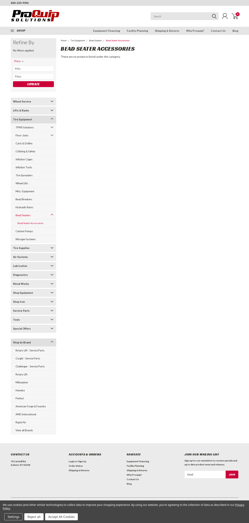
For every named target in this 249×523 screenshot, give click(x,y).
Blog (235, 30)
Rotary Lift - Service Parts (30, 350)
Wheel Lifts (22, 183)
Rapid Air (21, 422)
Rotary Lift (21, 374)
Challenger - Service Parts (30, 366)
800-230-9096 (20, 2)
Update (33, 84)
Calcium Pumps (24, 231)
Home (64, 40)
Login (72, 461)
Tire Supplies (21, 248)
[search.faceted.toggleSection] (19, 61)
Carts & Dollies (24, 143)
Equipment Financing (106, 30)
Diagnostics (20, 274)
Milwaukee (22, 382)
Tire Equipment (22, 119)
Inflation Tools (24, 167)
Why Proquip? (195, 30)
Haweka (20, 390)
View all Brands (24, 430)
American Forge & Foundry (31, 406)
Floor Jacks (22, 135)
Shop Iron (19, 301)
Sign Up (82, 461)
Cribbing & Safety (25, 151)
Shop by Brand (22, 342)
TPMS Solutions (25, 127)
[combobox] (185, 16)
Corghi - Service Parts (28, 358)
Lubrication (20, 265)
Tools (16, 319)
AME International (26, 414)
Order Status (76, 465)
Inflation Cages (24, 159)
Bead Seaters (23, 215)
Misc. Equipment (25, 191)
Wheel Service (22, 101)
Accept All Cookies (61, 517)
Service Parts (21, 310)
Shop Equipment (23, 292)
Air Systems (20, 256)
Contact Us (218, 30)
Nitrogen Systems (26, 239)
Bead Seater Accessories (31, 223)
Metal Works (21, 283)
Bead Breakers (24, 199)
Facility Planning (137, 30)
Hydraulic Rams (24, 207)
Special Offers (22, 328)
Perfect (20, 398)
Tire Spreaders (24, 175)
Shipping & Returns (167, 30)
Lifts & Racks (21, 110)
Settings (13, 517)
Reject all (33, 517)
